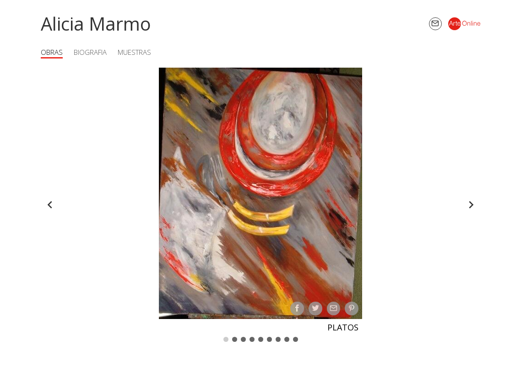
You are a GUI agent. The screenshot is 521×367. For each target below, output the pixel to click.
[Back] (50, 205)
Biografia (90, 52)
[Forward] (471, 205)
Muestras (134, 52)
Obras (52, 52)
